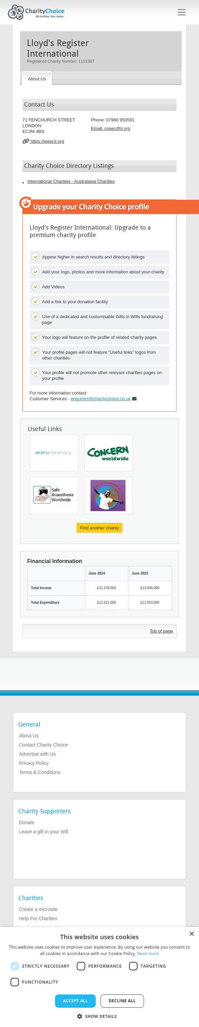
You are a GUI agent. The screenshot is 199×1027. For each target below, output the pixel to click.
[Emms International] (54, 453)
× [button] (191, 934)
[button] (99, 1016)
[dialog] (99, 977)
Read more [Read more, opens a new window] (148, 953)
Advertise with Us (37, 754)
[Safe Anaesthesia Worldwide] (54, 495)
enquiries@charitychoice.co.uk (101, 398)
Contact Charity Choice (43, 745)
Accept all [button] (75, 1001)
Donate (26, 822)
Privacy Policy (34, 763)
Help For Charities (38, 918)
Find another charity (99, 527)
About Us (29, 735)
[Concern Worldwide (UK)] (108, 453)
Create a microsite (38, 909)
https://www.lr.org (43, 141)
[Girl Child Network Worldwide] (108, 495)
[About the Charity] (37, 78)
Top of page (161, 631)
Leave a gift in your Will (43, 831)
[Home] (39, 12)
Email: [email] (110, 128)
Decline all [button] (122, 1001)
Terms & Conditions (39, 772)
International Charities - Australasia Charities (71, 181)
